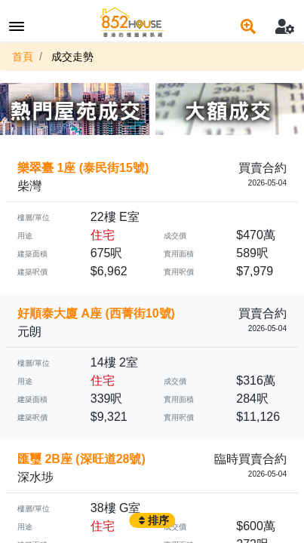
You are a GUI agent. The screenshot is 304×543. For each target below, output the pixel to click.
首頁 (22, 57)
